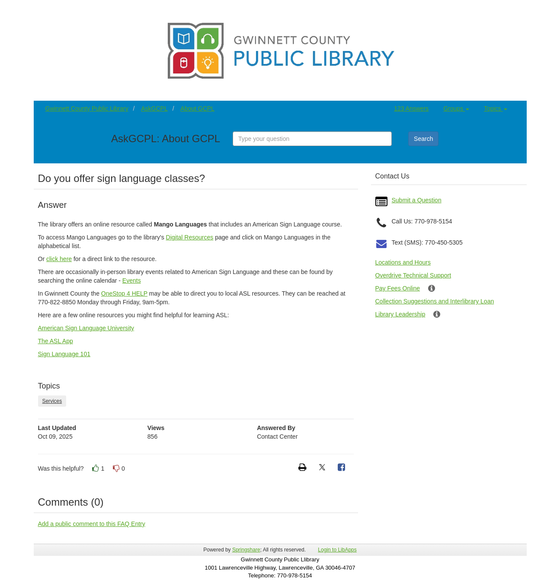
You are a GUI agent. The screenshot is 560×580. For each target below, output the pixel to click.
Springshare (246, 550)
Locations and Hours (403, 262)
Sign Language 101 (64, 354)
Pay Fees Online (397, 288)
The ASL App (55, 341)
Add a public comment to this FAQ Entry (91, 523)
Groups (456, 108)
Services (52, 401)
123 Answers (411, 108)
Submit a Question (417, 200)
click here (59, 258)
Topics (495, 108)
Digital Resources (190, 237)
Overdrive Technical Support (413, 275)
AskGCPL (154, 108)
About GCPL (197, 108)
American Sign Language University (86, 328)
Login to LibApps (337, 550)
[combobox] (312, 138)
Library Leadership (400, 314)
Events (131, 280)
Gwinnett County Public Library (86, 108)
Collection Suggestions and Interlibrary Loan (434, 301)
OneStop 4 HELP (124, 293)
